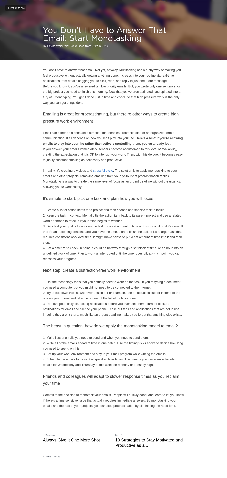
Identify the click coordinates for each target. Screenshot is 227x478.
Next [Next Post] (119, 435)
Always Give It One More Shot (71, 440)
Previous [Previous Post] (49, 435)
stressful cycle (103, 170)
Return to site (16, 8)
